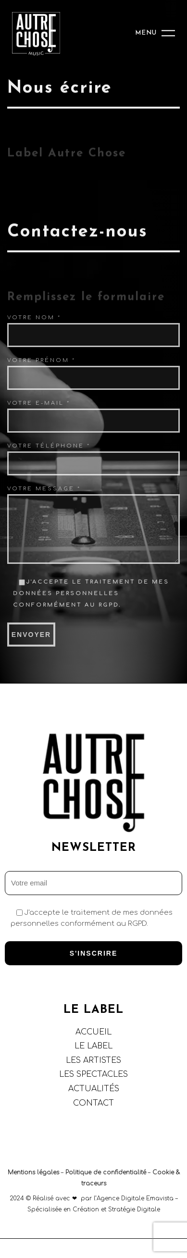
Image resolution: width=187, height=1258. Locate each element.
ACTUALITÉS (93, 1088)
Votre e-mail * (38, 403)
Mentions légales (33, 1172)
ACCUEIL (93, 1032)
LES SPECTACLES (93, 1074)
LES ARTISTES (93, 1060)
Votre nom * (34, 317)
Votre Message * (44, 489)
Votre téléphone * (48, 446)
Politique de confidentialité (105, 1172)
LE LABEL (93, 1046)
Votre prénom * (41, 360)
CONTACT (93, 1103)
